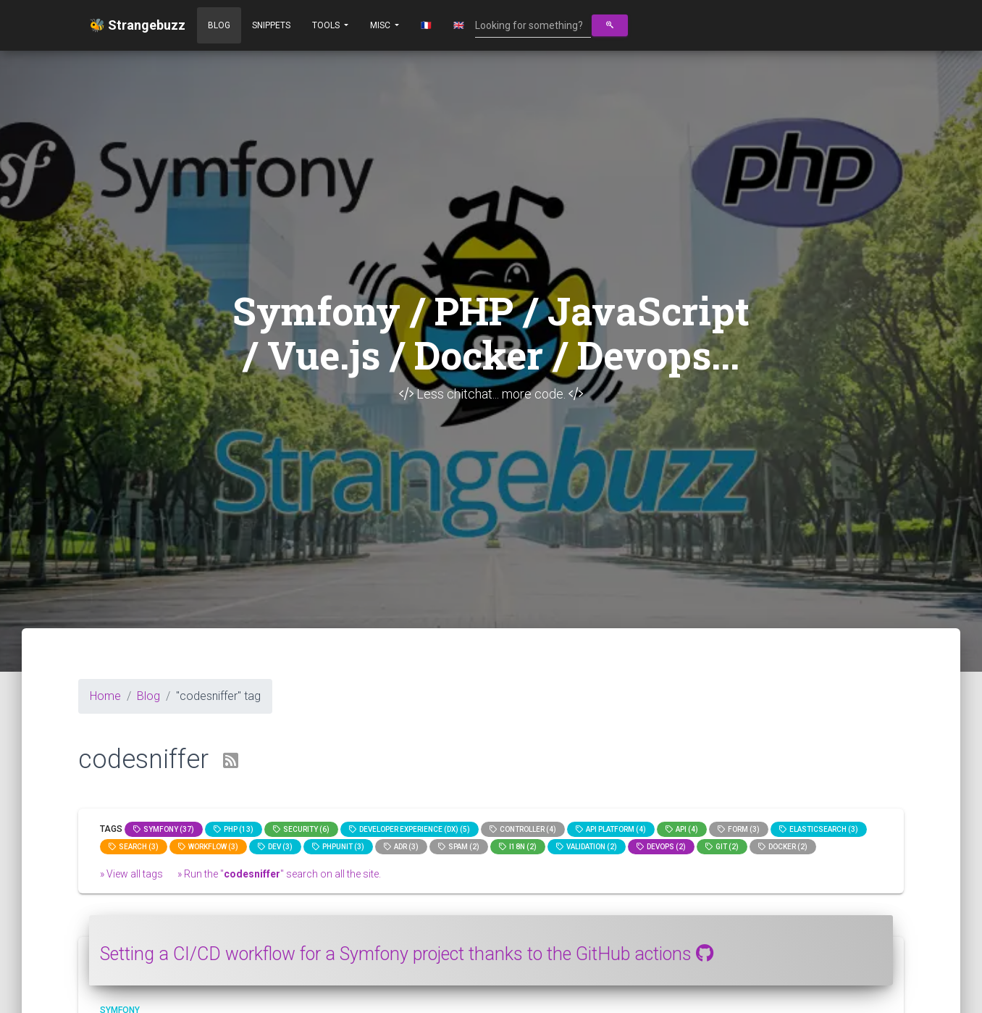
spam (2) (458, 847)
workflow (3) (208, 847)
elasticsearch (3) (818, 829)
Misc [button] (381, 25)
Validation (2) (586, 847)
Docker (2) (782, 847)
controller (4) (523, 829)
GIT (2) (722, 847)
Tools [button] (327, 25)
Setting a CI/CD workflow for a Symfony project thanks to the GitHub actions (406, 953)
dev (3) (275, 847)
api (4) (682, 829)
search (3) (134, 847)
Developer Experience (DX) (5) (409, 829)
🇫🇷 (426, 25)
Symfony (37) (163, 829)
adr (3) (401, 847)
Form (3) (739, 829)
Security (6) (301, 829)
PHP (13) (233, 829)
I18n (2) (518, 847)
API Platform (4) (611, 829)
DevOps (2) (661, 847)
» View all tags (131, 874)
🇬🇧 (458, 25)
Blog (219, 25)
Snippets (271, 25)
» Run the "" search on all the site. (279, 874)
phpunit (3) (338, 847)
